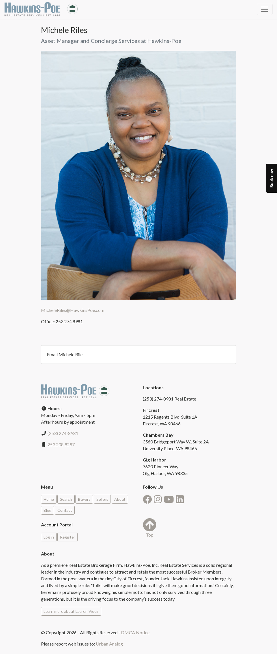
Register (67, 537)
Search (66, 499)
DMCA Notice (135, 632)
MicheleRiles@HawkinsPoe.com (72, 310)
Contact (64, 510)
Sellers (102, 499)
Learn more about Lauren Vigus (71, 611)
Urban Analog (109, 643)
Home (49, 499)
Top (149, 527)
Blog (47, 510)
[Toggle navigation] (264, 9)
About (119, 499)
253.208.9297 (61, 444)
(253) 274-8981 (62, 433)
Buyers (84, 499)
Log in (49, 537)
